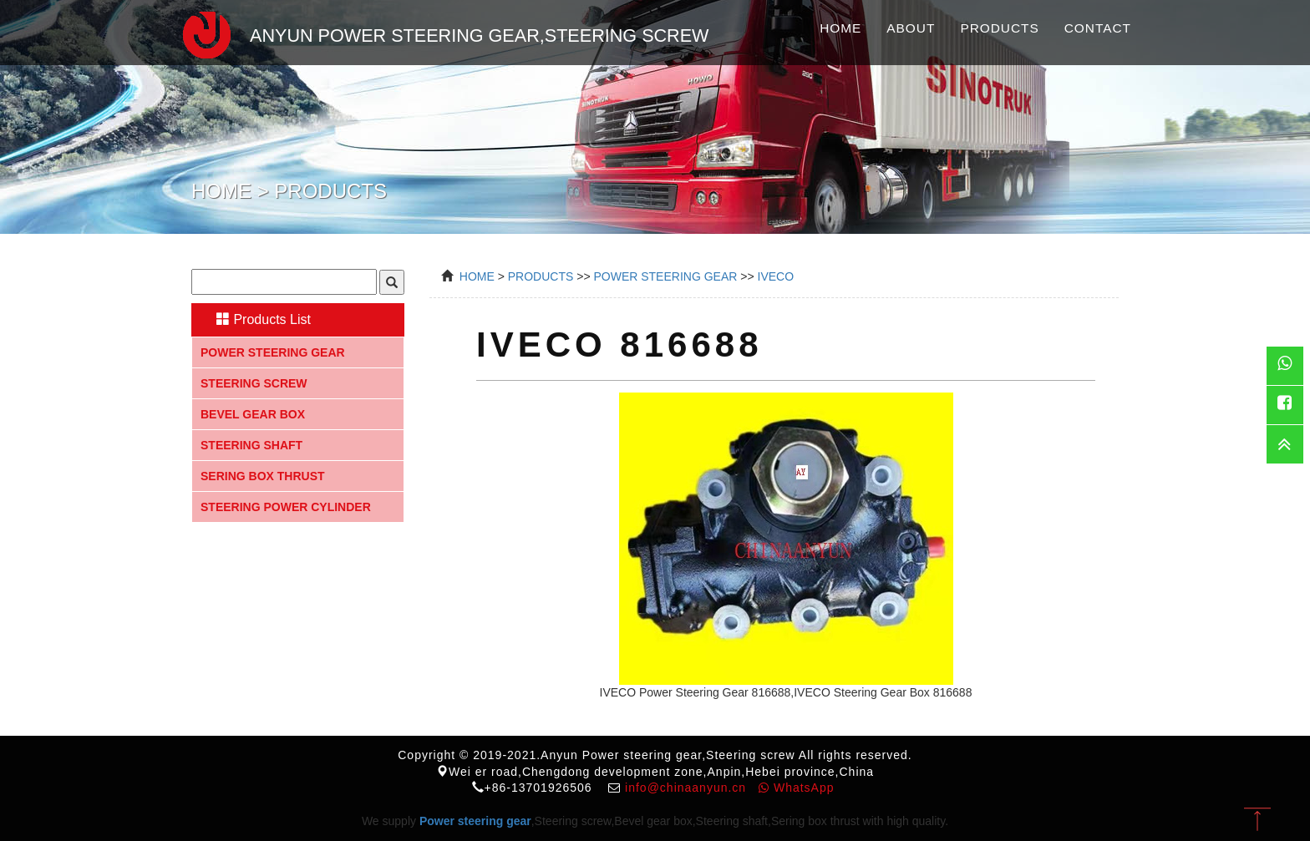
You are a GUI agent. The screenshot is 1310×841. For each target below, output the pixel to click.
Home (840, 28)
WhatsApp (796, 787)
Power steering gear (273, 352)
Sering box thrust (263, 476)
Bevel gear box (253, 414)
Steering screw (254, 383)
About (910, 28)
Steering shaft (251, 445)
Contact (1097, 28)
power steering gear (665, 276)
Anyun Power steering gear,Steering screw (437, 32)
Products (999, 28)
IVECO (776, 276)
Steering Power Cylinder (286, 507)
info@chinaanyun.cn (685, 787)
